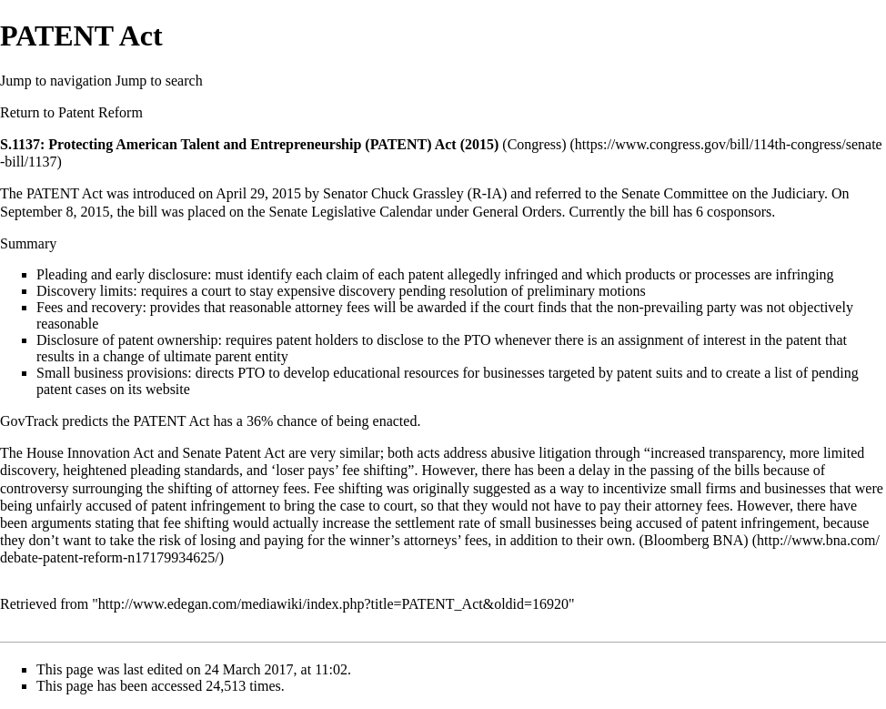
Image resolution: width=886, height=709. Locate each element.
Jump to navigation (56, 80)
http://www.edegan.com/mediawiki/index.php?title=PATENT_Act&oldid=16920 (333, 604)
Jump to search (159, 80)
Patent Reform (100, 112)
